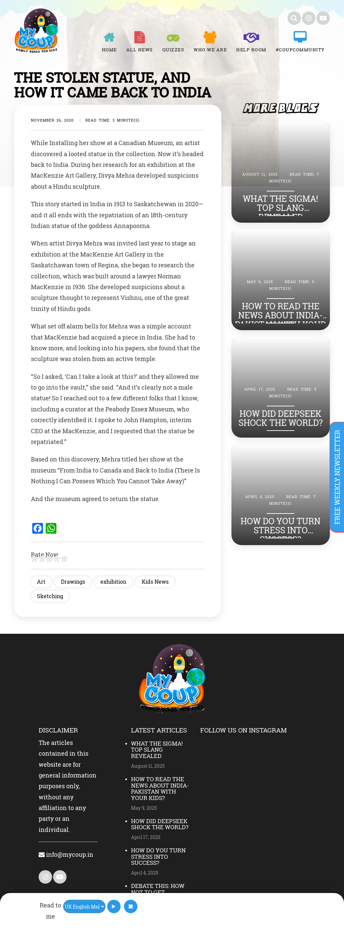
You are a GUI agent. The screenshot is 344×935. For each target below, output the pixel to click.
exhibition (113, 581)
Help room (251, 49)
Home (109, 49)
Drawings (73, 581)
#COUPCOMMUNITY (300, 49)
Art (41, 581)
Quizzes (173, 49)
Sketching (50, 595)
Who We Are (210, 49)
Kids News (155, 581)
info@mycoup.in (66, 854)
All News (139, 49)
